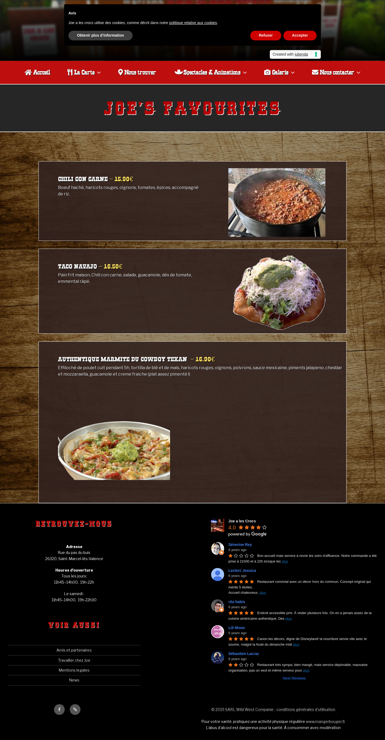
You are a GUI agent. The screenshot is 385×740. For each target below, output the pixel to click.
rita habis (236, 602)
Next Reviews (294, 678)
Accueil (37, 72)
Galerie (280, 72)
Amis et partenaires (74, 650)
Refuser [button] (266, 35)
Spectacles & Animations (211, 72)
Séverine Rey (240, 544)
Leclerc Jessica (242, 570)
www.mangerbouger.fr (325, 721)
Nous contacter (337, 72)
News (74, 680)
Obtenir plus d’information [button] (100, 35)
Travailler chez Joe (74, 660)
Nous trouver (137, 72)
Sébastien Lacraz (243, 654)
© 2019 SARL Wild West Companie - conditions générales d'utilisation (273, 709)
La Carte (84, 72)
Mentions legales (74, 670)
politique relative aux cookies (193, 23)
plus (285, 561)
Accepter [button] (300, 35)
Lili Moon (236, 628)
